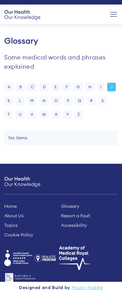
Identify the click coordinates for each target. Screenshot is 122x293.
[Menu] (113, 14)
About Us (14, 215)
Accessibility (74, 225)
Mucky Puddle (87, 287)
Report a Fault (75, 215)
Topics (11, 225)
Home (10, 206)
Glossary (70, 206)
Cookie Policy (18, 234)
